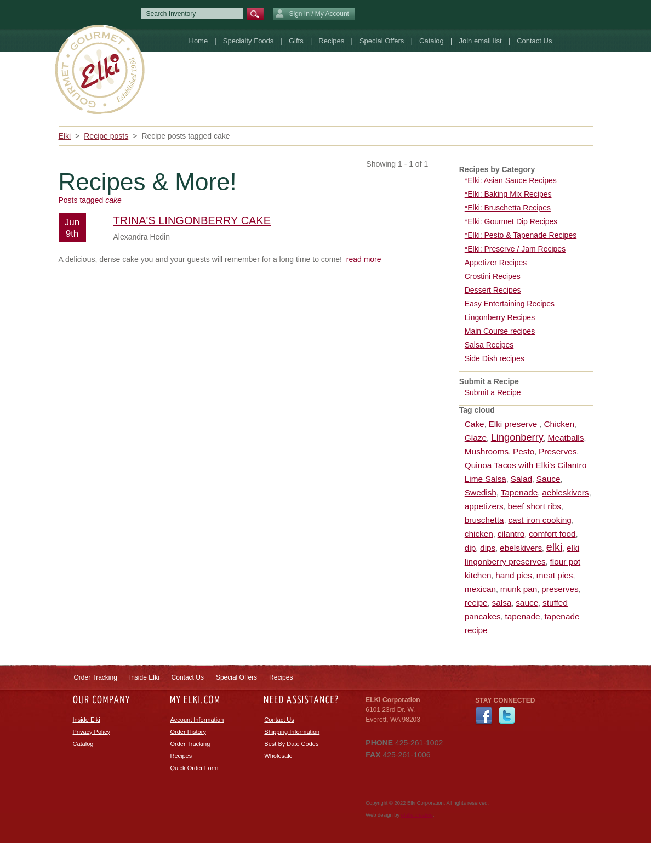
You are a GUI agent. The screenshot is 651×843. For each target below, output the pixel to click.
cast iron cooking (540, 520)
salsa (501, 602)
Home (198, 41)
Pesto (523, 451)
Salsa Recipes (489, 344)
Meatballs (566, 437)
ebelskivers (521, 547)
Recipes (331, 41)
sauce (527, 602)
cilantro (511, 533)
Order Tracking (95, 677)
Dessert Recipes (493, 290)
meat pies (554, 575)
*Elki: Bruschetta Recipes (508, 207)
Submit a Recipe (493, 392)
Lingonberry (517, 437)
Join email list (480, 41)
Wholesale (278, 756)
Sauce (548, 478)
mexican (480, 589)
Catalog (431, 41)
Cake (474, 424)
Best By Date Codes (291, 744)
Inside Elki (144, 677)
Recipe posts (106, 136)
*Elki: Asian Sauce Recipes (511, 180)
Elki (65, 136)
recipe (476, 602)
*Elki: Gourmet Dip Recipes (511, 221)
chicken (479, 533)
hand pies (513, 575)
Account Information (197, 719)
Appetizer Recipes (496, 262)
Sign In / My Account (312, 14)
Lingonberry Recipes (500, 317)
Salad (521, 478)
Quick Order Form (194, 768)
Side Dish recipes (494, 358)
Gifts (296, 41)
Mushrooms (487, 451)
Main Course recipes (500, 331)
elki (554, 547)
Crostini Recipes (493, 276)
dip (470, 547)
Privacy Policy (91, 731)
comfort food (552, 533)
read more (363, 259)
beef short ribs (535, 506)
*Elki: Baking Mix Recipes (508, 194)
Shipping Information (291, 731)
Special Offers (381, 41)
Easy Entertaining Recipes (510, 303)
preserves (560, 589)
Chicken (559, 424)
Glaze (476, 437)
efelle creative (417, 815)
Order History (188, 731)
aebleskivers (565, 492)
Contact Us (534, 41)
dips (487, 547)
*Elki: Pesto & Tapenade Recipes (520, 235)
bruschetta (484, 520)
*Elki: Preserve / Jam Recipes (515, 248)
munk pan (519, 589)
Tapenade (519, 492)
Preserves (557, 451)
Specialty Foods (248, 41)
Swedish (480, 492)
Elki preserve (513, 424)
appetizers (484, 506)
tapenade (522, 616)
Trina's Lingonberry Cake (192, 220)
